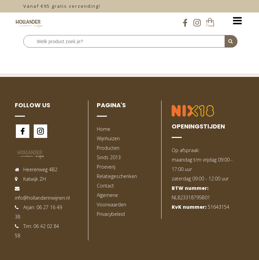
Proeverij (106, 167)
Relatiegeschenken (117, 176)
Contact (105, 185)
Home (103, 129)
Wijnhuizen (108, 138)
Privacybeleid (111, 214)
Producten (108, 148)
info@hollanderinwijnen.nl (42, 198)
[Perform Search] (231, 41)
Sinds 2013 (109, 157)
